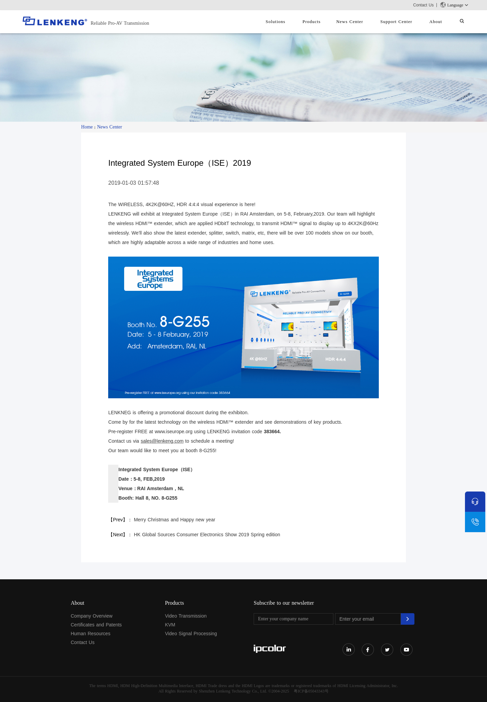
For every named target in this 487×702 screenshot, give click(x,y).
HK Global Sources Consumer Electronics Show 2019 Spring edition (207, 534)
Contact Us (423, 5)
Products (327, 21)
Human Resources (90, 633)
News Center (361, 21)
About (440, 21)
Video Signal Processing (191, 633)
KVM (170, 624)
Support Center (405, 21)
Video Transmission (186, 616)
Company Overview (91, 616)
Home (87, 126)
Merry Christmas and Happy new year (174, 519)
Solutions (294, 21)
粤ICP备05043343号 (311, 691)
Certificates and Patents (96, 624)
